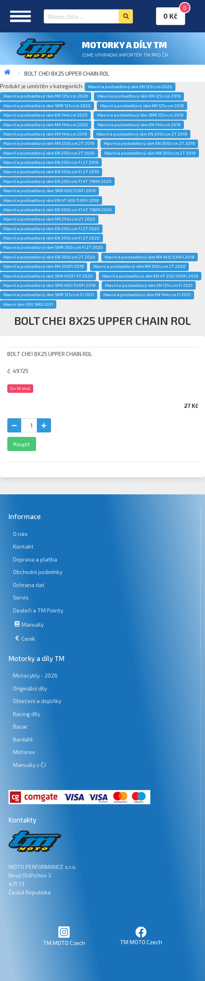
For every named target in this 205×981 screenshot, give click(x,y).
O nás (20, 533)
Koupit (21, 444)
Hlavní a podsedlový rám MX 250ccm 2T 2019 (48, 143)
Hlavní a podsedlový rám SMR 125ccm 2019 (140, 114)
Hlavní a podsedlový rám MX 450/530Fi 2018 (149, 256)
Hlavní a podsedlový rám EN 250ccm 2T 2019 (141, 133)
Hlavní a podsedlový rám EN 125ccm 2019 (139, 95)
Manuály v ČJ (29, 764)
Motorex (24, 751)
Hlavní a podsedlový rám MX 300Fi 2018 (43, 266)
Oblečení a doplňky (37, 700)
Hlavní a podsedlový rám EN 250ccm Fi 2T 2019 (50, 162)
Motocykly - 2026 (35, 675)
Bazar (20, 726)
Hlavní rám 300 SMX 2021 (28, 304)
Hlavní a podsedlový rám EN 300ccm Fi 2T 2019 (51, 171)
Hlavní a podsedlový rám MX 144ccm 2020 (45, 124)
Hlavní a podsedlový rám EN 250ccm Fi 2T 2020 (51, 228)
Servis (21, 597)
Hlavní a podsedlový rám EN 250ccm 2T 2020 (49, 152)
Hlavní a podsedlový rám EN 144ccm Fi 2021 (147, 294)
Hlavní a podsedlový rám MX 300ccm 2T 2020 (139, 266)
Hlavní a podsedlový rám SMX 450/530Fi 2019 (49, 190)
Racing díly (26, 713)
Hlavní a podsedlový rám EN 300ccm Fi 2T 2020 (51, 237)
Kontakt (23, 546)
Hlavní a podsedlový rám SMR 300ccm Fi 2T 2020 (53, 247)
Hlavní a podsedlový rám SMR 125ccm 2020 (47, 105)
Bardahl (23, 739)
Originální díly (30, 688)
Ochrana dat (29, 584)
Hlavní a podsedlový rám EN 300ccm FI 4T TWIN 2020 (57, 209)
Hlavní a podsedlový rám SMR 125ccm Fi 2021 (48, 294)
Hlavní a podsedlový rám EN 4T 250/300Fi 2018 (150, 275)
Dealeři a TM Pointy (38, 610)
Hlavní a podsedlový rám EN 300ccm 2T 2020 (49, 256)
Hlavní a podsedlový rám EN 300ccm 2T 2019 (149, 143)
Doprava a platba (35, 559)
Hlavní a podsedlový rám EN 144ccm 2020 (45, 114)
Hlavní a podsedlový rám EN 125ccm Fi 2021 (148, 285)
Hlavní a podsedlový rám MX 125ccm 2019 (142, 105)
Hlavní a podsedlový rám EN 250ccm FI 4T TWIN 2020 (57, 181)
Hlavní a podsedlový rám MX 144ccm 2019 (45, 133)
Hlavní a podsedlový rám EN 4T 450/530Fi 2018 (51, 200)
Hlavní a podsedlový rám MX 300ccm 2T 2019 (150, 152)
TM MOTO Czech (64, 936)
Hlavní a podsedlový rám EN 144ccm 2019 (139, 124)
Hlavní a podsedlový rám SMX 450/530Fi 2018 (49, 285)
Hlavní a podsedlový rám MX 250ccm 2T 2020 (49, 218)
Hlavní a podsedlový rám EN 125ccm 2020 (130, 86)
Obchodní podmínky (37, 571)
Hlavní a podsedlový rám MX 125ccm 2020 (45, 95)
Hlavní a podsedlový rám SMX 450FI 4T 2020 (48, 275)
